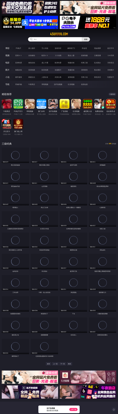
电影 (7, 62)
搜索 (85, 39)
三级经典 (7, 143)
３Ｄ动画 (58, 55)
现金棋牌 (97, 48)
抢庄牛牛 (110, 48)
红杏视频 (71, 84)
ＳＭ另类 (110, 55)
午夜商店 (31, 84)
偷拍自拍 (31, 63)
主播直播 (97, 55)
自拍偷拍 (31, 55)
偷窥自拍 (18, 70)
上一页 (55, 364)
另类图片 (110, 70)
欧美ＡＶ (45, 55)
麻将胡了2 (71, 48)
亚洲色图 (31, 70)
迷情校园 (71, 77)
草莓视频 (45, 84)
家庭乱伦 (31, 77)
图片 (7, 69)
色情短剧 (84, 84)
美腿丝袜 (71, 70)
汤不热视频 (58, 84)
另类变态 (110, 63)
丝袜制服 (84, 55)
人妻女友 (45, 77)
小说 (7, 77)
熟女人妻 (71, 55)
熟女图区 (97, 70)
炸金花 (84, 48)
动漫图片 (58, 70)
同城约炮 (18, 84)
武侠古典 (58, 77)
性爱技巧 (110, 77)
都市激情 (18, 77)
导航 (7, 84)
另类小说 (84, 77)
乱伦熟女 (97, 63)
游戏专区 (58, 48)
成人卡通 (45, 63)
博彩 (7, 48)
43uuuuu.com (59, 34)
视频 (7, 55)
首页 (48, 364)
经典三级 (84, 63)
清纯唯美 (84, 70)
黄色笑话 (97, 77)
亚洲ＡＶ (18, 55)
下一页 (62, 364)
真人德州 (31, 48)
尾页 (69, 364)
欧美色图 (45, 70)
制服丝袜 (71, 63)
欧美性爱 (58, 63)
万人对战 (45, 48)
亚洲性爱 (18, 63)
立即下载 (73, 409)
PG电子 (18, 48)
